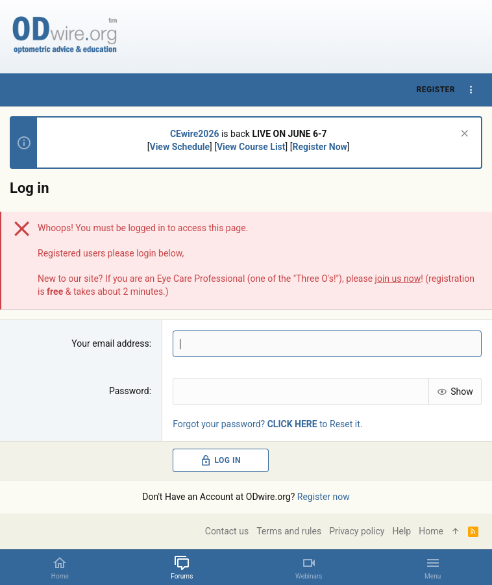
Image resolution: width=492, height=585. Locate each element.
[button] (432, 567)
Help (402, 531)
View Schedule (180, 147)
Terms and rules (288, 531)
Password (129, 391)
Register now (323, 497)
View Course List (251, 147)
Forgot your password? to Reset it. (267, 423)
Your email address (110, 343)
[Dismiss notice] (463, 135)
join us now (398, 278)
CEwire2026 (194, 134)
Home (431, 531)
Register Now (319, 147)
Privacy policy (356, 531)
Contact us (227, 531)
